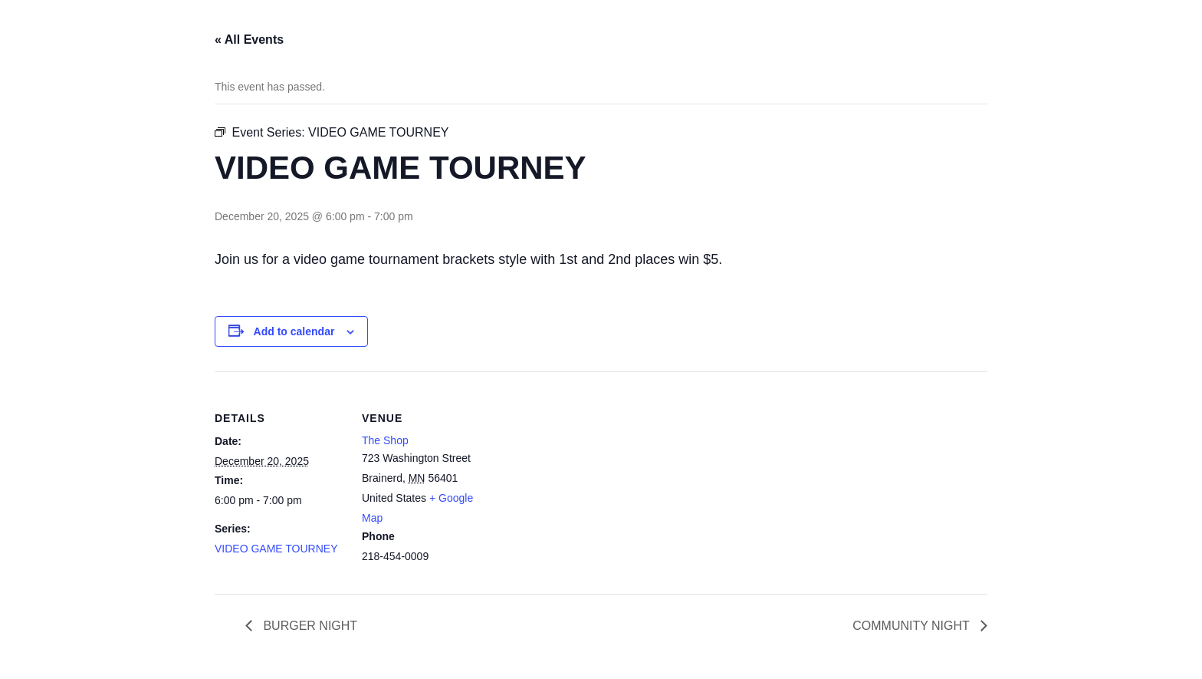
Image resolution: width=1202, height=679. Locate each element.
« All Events (249, 39)
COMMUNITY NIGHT (912, 625)
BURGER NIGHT (308, 625)
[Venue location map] (590, 478)
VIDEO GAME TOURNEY (276, 548)
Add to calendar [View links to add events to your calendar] (294, 331)
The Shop (385, 440)
